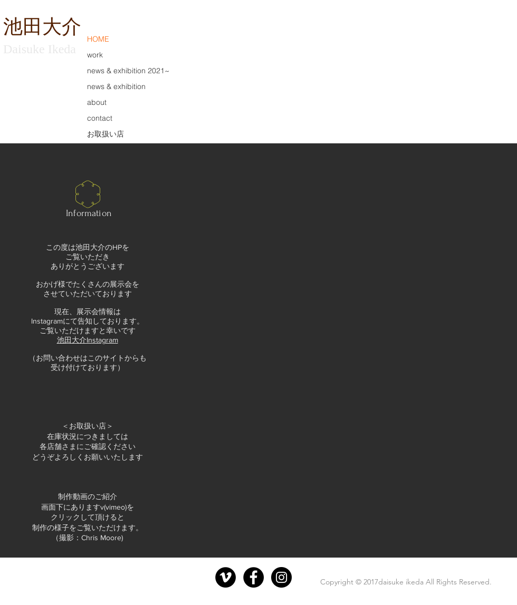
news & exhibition (116, 86)
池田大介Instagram (87, 340)
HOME (98, 39)
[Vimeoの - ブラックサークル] (225, 577)
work (95, 55)
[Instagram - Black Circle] (281, 577)
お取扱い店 (105, 134)
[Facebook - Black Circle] (253, 577)
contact (99, 118)
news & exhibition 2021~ (128, 70)
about (97, 102)
